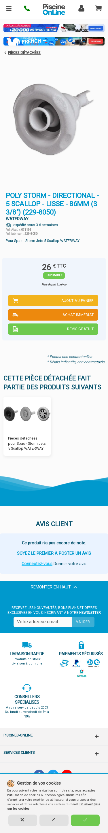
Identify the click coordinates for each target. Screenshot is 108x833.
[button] (27, 9)
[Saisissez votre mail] (43, 622)
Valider (83, 622)
